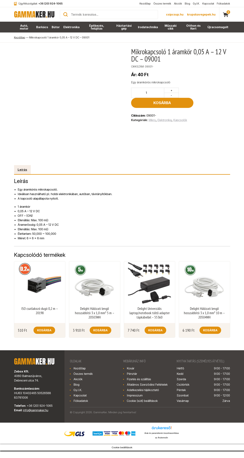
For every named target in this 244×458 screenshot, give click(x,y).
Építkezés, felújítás (97, 27)
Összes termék (162, 3)
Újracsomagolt (218, 27)
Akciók (178, 3)
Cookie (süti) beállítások (142, 401)
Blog (187, 3)
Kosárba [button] (44, 330)
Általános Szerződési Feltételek (147, 384)
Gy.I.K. (196, 3)
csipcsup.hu (174, 14)
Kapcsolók (180, 110)
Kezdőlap (145, 3)
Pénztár (132, 374)
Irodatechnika (148, 27)
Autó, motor (24, 27)
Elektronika (71, 27)
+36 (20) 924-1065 (50, 3)
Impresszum (135, 395)
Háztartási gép (124, 27)
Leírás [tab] (22, 169)
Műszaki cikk (171, 27)
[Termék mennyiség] (147, 93)
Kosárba (205, 93)
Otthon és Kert (194, 27)
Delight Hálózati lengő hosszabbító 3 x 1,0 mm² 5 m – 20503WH (94, 312)
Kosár (130, 368)
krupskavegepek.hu (201, 14)
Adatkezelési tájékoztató (143, 390)
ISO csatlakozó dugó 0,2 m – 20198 (39, 310)
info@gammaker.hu (35, 410)
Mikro (152, 110)
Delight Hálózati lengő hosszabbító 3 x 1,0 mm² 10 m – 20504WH (204, 312)
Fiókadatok (223, 3)
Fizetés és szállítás (139, 379)
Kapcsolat (208, 3)
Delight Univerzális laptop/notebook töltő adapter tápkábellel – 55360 (149, 312)
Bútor (56, 27)
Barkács (42, 27)
